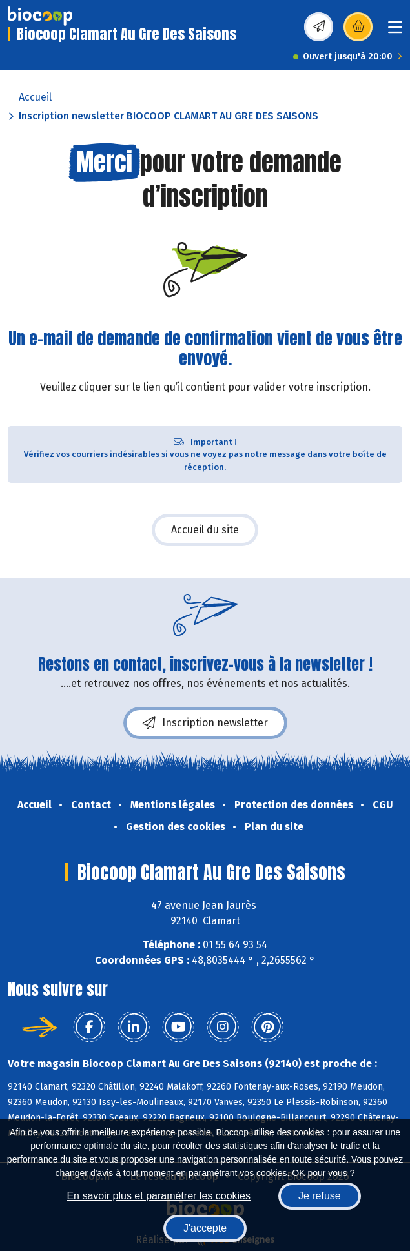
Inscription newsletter (205, 723)
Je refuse (319, 1195)
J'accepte (205, 1228)
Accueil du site (205, 530)
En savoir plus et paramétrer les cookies (159, 1195)
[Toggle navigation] (395, 31)
